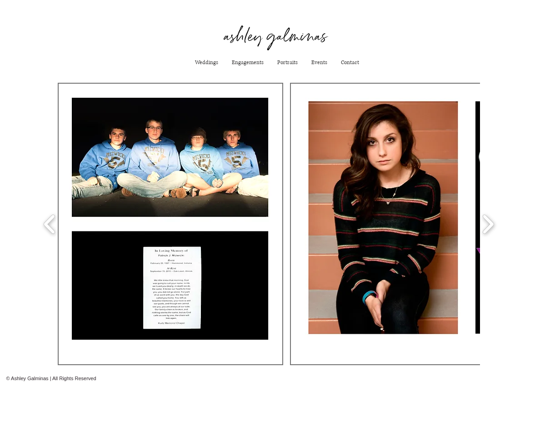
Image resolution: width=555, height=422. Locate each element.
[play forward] (488, 224)
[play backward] (50, 224)
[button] (171, 224)
